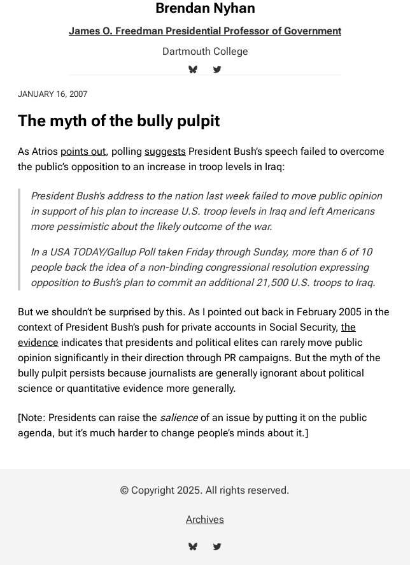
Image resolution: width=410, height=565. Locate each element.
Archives (205, 519)
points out (83, 151)
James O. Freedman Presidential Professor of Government (205, 31)
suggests (165, 151)
